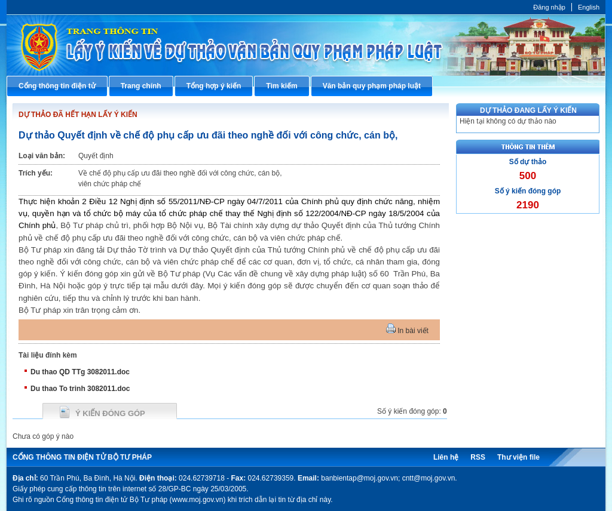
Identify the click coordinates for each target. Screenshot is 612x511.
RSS (477, 457)
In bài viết (407, 331)
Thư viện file (518, 457)
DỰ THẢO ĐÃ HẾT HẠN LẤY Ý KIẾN (78, 114)
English (588, 7)
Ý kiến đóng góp (110, 413)
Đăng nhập (549, 7)
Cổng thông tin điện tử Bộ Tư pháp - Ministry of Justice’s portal (306, 45)
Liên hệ (445, 457)
